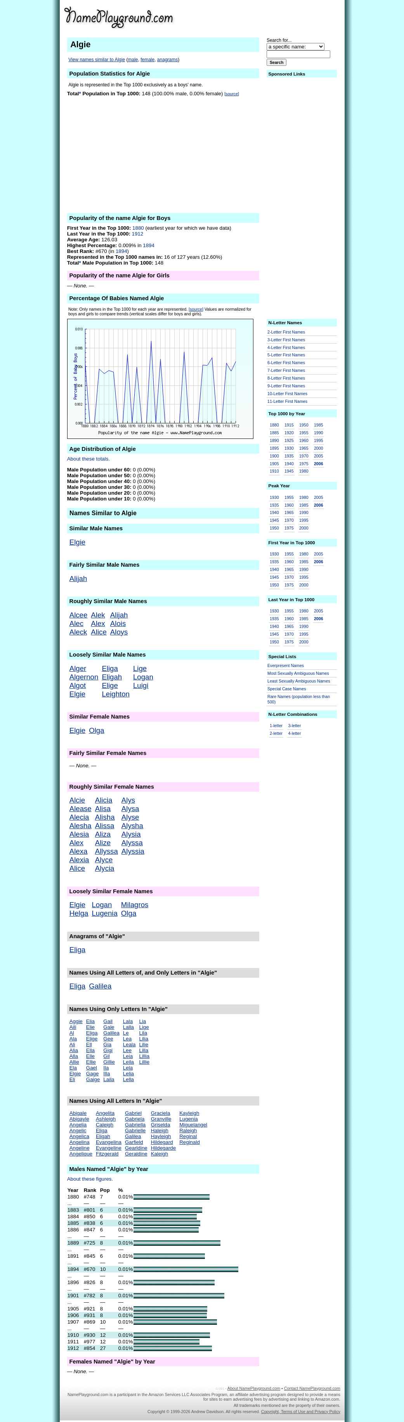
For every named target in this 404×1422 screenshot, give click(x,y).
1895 (274, 448)
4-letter (294, 733)
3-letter (294, 725)
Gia (107, 1044)
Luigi (140, 685)
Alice (98, 632)
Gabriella (135, 1125)
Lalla (128, 1027)
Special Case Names (286, 688)
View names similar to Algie (96, 59)
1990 (318, 432)
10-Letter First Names (287, 393)
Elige (110, 685)
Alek (98, 615)
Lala (128, 1021)
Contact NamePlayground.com (312, 1388)
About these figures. (90, 1179)
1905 (274, 463)
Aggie (76, 1021)
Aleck (78, 632)
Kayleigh (189, 1113)
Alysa (130, 809)
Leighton (116, 694)
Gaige (93, 1079)
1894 (148, 245)
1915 (289, 425)
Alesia (79, 834)
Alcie (77, 800)
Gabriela (134, 1119)
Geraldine (136, 1154)
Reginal (188, 1136)
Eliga (110, 668)
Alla (73, 1056)
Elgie (77, 542)
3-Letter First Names (286, 339)
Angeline (79, 1148)
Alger (78, 668)
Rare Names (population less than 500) (298, 699)
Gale (108, 1027)
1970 (304, 456)
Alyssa (132, 843)
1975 (304, 463)
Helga (78, 913)
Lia (142, 1021)
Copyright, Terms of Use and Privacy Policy (300, 1411)
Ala (73, 1039)
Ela (73, 1068)
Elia (90, 1021)
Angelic (78, 1130)
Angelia (78, 1125)
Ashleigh (106, 1119)
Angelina (79, 1142)
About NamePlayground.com (253, 1388)
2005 (318, 456)
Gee (108, 1039)
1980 (304, 471)
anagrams (167, 59)
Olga (96, 730)
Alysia (131, 834)
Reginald (189, 1142)
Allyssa (106, 851)
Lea (127, 1039)
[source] (231, 93)
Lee (127, 1050)
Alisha (105, 817)
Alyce (104, 860)
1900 (274, 456)
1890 (274, 440)
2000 (318, 448)
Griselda (160, 1125)
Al (71, 1033)
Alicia (104, 800)
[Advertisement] (280, 17)
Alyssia (132, 851)
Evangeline (108, 1148)
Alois (118, 623)
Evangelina (108, 1142)
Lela (128, 1068)
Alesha (80, 826)
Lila (143, 1033)
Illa (106, 1073)
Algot (77, 685)
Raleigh (188, 1130)
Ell (89, 1044)
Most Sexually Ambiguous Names (298, 673)
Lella (128, 1079)
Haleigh (159, 1130)
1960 (304, 440)
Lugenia (104, 913)
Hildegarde (163, 1148)
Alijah (78, 578)
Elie (90, 1027)
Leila (128, 1062)
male (133, 59)
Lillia (144, 1056)
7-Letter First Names (286, 370)
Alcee (78, 615)
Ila (106, 1068)
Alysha (132, 826)
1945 (289, 471)
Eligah (112, 677)
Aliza (103, 834)
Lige (140, 668)
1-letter (276, 725)
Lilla (143, 1050)
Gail (108, 1021)
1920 (289, 432)
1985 (318, 425)
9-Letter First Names (286, 385)
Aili (72, 1027)
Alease (80, 809)
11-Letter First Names (287, 401)
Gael (91, 1068)
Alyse (130, 817)
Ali (72, 1044)
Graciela (160, 1113)
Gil (106, 1056)
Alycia (104, 868)
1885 (274, 432)
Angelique (80, 1154)
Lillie (144, 1062)
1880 (138, 228)
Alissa (104, 826)
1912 (138, 234)
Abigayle (79, 1119)
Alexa (78, 851)
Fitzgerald (107, 1154)
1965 (304, 448)
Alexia (79, 860)
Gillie (109, 1062)
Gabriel (133, 1113)
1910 (274, 471)
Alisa (103, 809)
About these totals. (88, 459)
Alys (128, 800)
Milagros (135, 905)
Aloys (119, 632)
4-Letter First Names (286, 347)
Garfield (134, 1142)
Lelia (128, 1073)
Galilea (100, 986)
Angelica (79, 1136)
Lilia (143, 1039)
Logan (143, 677)
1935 (289, 456)
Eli (72, 1079)
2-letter (276, 733)
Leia (128, 1056)
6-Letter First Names (286, 362)
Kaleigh (159, 1154)
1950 (304, 425)
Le (126, 1033)
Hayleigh (161, 1136)
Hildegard (162, 1142)
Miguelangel (193, 1125)
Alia (73, 1050)
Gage (92, 1073)
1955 (304, 432)
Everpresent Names (285, 665)
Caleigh (104, 1125)
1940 (289, 463)
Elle (90, 1056)
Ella (90, 1050)
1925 (289, 440)
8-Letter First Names (286, 378)
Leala (129, 1044)
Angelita (105, 1113)
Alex (98, 623)
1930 (289, 448)
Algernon (84, 677)
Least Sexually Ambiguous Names (298, 681)
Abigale (78, 1113)
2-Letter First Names (286, 332)
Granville (161, 1119)
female (147, 59)
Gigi (108, 1050)
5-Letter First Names (286, 354)
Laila (108, 1079)
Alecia (79, 817)
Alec (76, 623)
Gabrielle (135, 1130)
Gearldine (136, 1148)
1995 (318, 440)
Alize (103, 843)
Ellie (91, 1062)
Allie (74, 1062)
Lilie (143, 1044)
